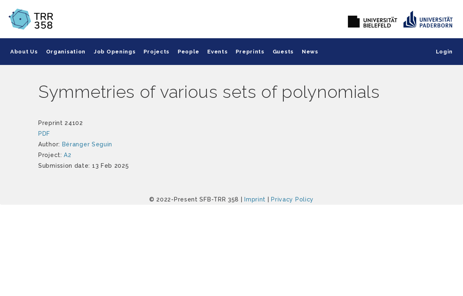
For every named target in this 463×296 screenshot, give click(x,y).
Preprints (250, 52)
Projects (156, 52)
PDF (44, 133)
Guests (283, 52)
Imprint (255, 199)
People (188, 52)
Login (444, 52)
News (310, 52)
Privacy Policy (292, 199)
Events (217, 52)
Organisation (66, 52)
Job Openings (114, 52)
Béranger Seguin (87, 144)
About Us (24, 52)
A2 (67, 155)
